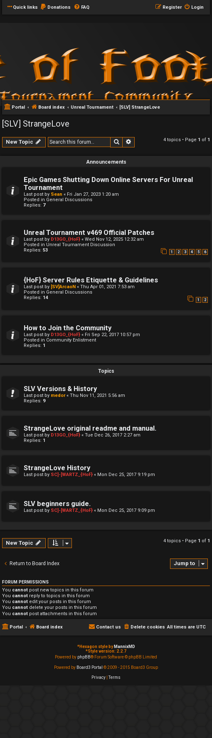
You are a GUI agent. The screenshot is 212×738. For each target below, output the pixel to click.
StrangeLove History (57, 468)
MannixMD (124, 646)
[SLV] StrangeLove (35, 124)
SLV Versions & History (60, 389)
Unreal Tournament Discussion (80, 244)
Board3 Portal (89, 667)
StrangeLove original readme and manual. (90, 428)
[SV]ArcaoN (63, 286)
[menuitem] (55, 7)
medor (58, 395)
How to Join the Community (67, 328)
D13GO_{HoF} (65, 239)
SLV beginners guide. (57, 504)
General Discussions (69, 199)
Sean (56, 194)
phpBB (84, 657)
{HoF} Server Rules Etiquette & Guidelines (91, 280)
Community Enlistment (71, 340)
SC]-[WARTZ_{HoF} (72, 474)
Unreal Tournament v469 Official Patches (89, 233)
